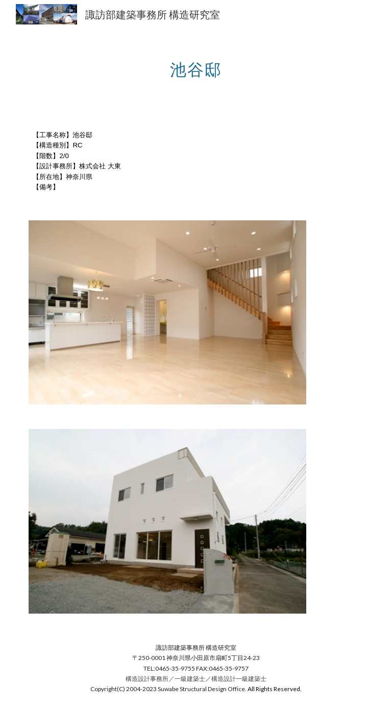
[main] (196, 64)
